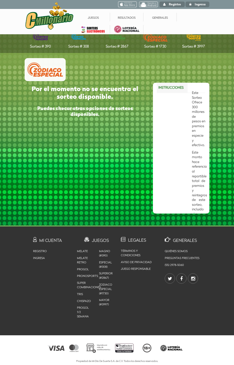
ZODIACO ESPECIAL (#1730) (105, 289)
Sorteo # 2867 (117, 39)
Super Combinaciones (84, 285)
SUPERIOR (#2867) (106, 276)
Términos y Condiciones (130, 253)
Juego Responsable (136, 269)
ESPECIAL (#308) (105, 265)
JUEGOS (93, 17)
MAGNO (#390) (104, 253)
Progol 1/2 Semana (83, 312)
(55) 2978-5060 (174, 265)
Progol (83, 269)
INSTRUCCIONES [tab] (170, 86)
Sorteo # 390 (40, 39)
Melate (82, 251)
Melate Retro (82, 260)
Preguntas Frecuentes (182, 258)
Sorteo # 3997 (193, 39)
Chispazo (84, 301)
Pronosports (84, 276)
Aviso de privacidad (136, 262)
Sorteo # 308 (78, 39)
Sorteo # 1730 (155, 39)
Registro (172, 4)
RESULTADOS (126, 17)
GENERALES (160, 17)
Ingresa (197, 4)
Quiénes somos (176, 251)
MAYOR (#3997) (104, 302)
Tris (80, 294)
